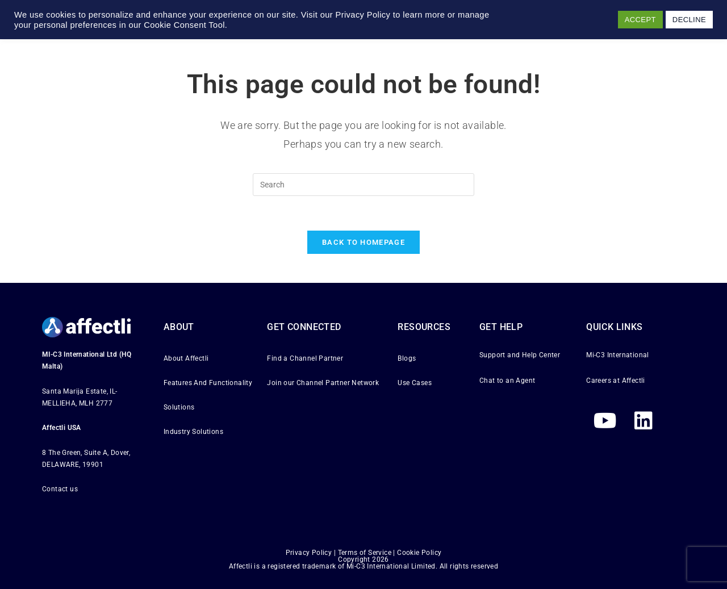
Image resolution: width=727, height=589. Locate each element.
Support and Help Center (519, 355)
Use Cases (415, 383)
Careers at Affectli (615, 381)
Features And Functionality (208, 383)
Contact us (60, 490)
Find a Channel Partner (305, 358)
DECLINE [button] (689, 19)
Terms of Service (364, 553)
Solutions (179, 407)
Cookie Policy (419, 553)
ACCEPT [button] (640, 19)
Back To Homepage (363, 242)
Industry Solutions (193, 432)
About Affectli (186, 358)
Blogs (407, 358)
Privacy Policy (309, 553)
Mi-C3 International (617, 355)
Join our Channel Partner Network (323, 383)
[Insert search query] (363, 184)
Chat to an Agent (507, 381)
